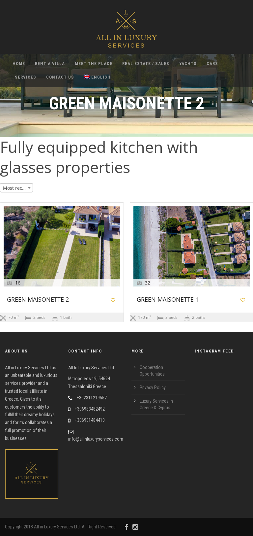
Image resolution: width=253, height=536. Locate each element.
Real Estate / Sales (145, 63)
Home (19, 63)
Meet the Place (93, 63)
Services (25, 77)
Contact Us (60, 77)
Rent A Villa (50, 63)
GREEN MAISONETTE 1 (168, 299)
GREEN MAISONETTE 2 (38, 299)
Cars (212, 63)
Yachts (188, 63)
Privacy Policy (153, 387)
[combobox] (16, 187)
